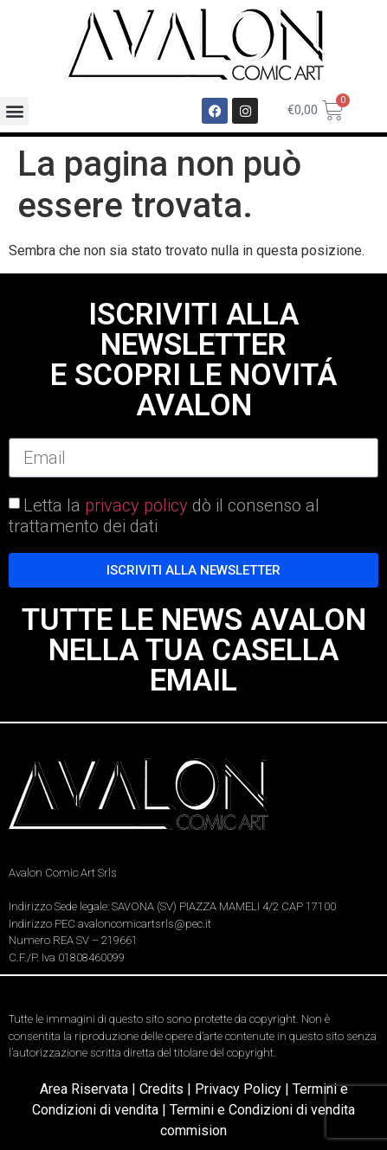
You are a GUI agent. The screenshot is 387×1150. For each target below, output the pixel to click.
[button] (14, 111)
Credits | (167, 1089)
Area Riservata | (89, 1089)
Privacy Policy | (244, 1089)
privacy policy (136, 505)
